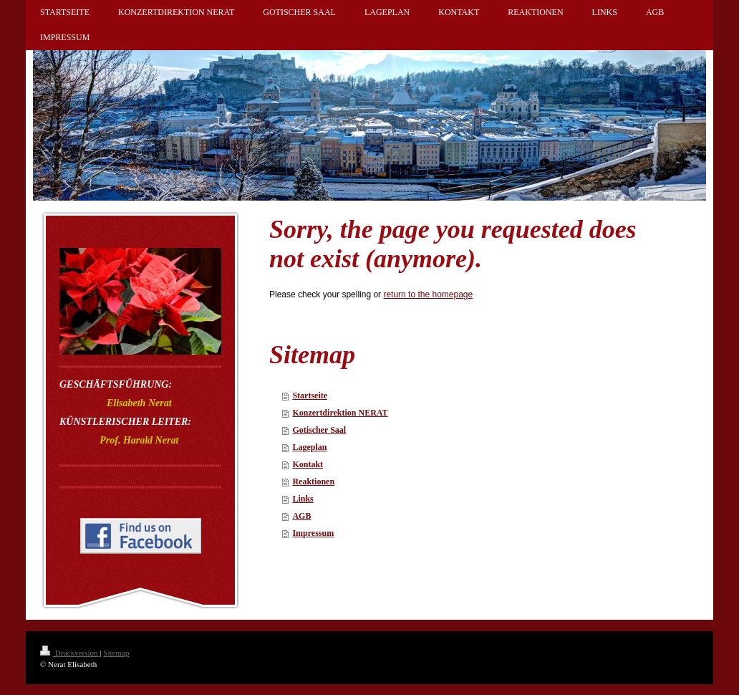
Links (302, 499)
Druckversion (70, 652)
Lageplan (309, 447)
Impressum (313, 533)
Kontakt (307, 464)
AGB (301, 516)
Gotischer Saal (319, 430)
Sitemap (116, 652)
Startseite (309, 395)
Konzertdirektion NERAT (339, 413)
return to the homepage (428, 294)
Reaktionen (313, 481)
